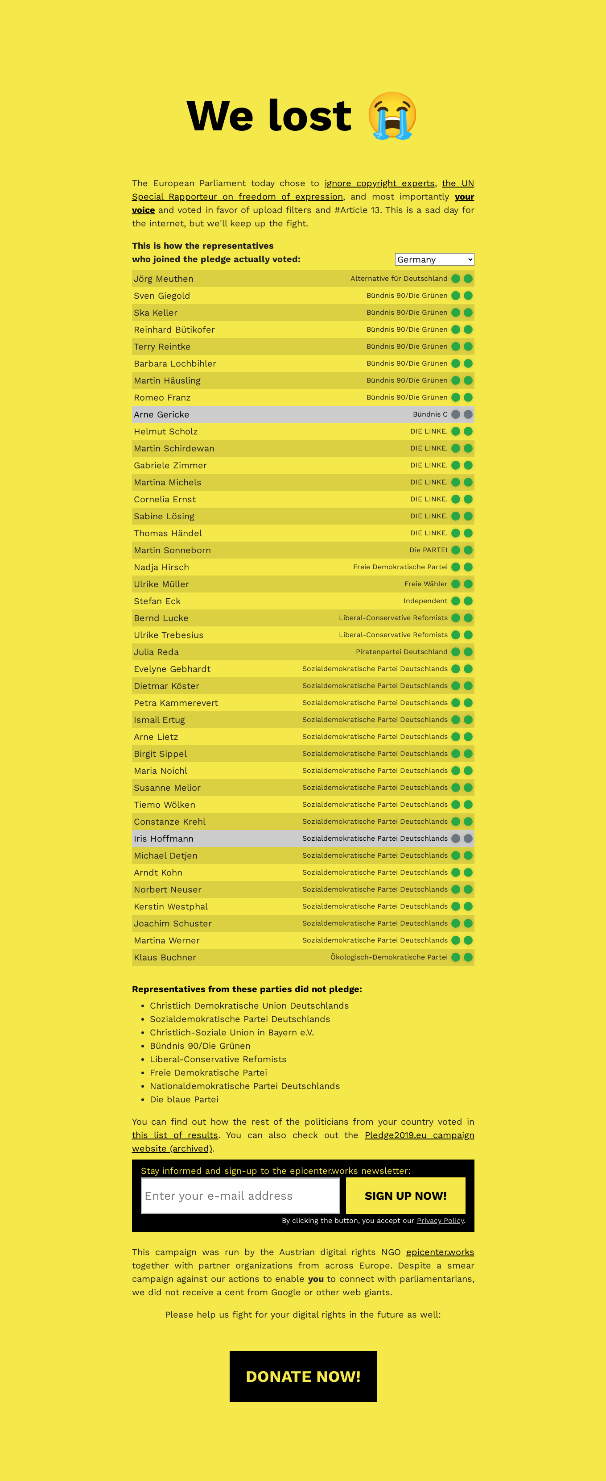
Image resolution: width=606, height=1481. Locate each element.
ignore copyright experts (380, 183)
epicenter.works (440, 1252)
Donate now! (303, 1376)
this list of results (175, 1135)
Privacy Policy (440, 1220)
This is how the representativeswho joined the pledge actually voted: (216, 252)
